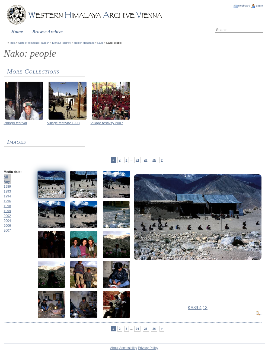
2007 (7, 230)
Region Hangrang (84, 42)
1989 (7, 186)
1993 (7, 191)
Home (17, 31)
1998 (7, 206)
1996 (7, 201)
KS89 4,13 (197, 307)
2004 (7, 221)
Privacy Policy (148, 348)
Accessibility (128, 348)
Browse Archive (47, 31)
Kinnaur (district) (61, 42)
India (12, 42)
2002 (7, 216)
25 (145, 160)
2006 (7, 226)
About (114, 348)
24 (137, 160)
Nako (100, 42)
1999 (7, 211)
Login (259, 5)
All (6, 177)
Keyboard (244, 5)
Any (7, 182)
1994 (7, 196)
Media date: (13, 172)
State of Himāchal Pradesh (33, 42)
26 (154, 160)
